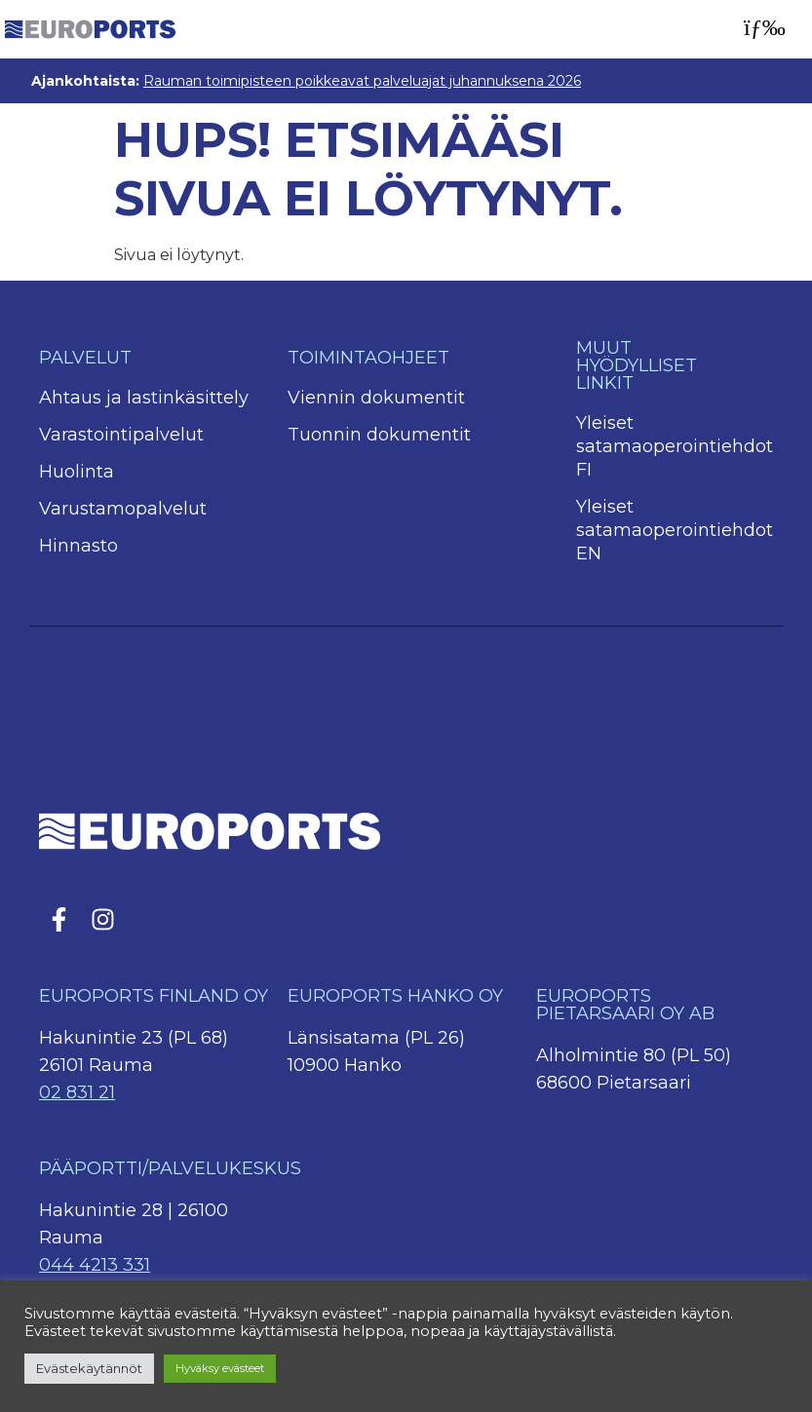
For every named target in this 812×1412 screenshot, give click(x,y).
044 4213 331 (94, 1265)
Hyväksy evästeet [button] (219, 1368)
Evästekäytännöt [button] (89, 1368)
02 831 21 (77, 1092)
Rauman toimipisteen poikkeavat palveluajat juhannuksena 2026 (362, 81)
